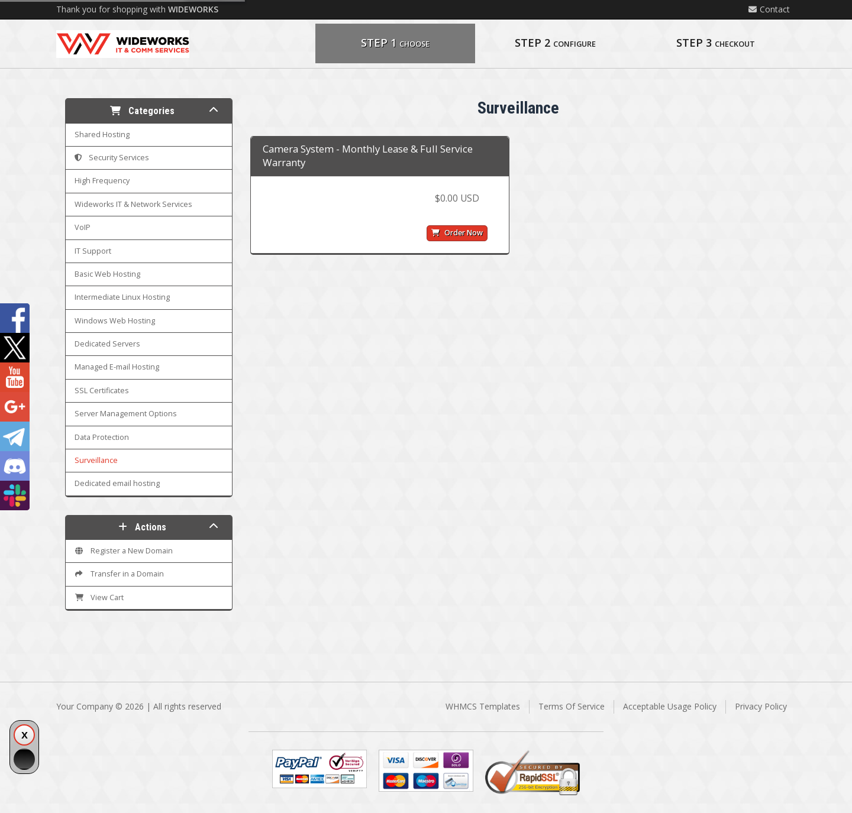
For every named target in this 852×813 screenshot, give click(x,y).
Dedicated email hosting (117, 483)
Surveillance (96, 460)
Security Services (112, 158)
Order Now (457, 233)
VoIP (83, 227)
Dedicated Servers (107, 344)
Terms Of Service (571, 706)
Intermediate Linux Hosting (122, 297)
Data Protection (102, 437)
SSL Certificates (102, 391)
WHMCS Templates (483, 706)
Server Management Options (126, 414)
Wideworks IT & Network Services (133, 204)
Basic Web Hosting (107, 274)
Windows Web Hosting (115, 321)
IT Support (93, 251)
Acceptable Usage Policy (670, 706)
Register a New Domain (124, 551)
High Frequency (102, 181)
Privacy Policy (761, 706)
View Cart (99, 597)
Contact (769, 9)
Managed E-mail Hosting (117, 367)
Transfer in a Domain (119, 574)
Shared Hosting (102, 134)
